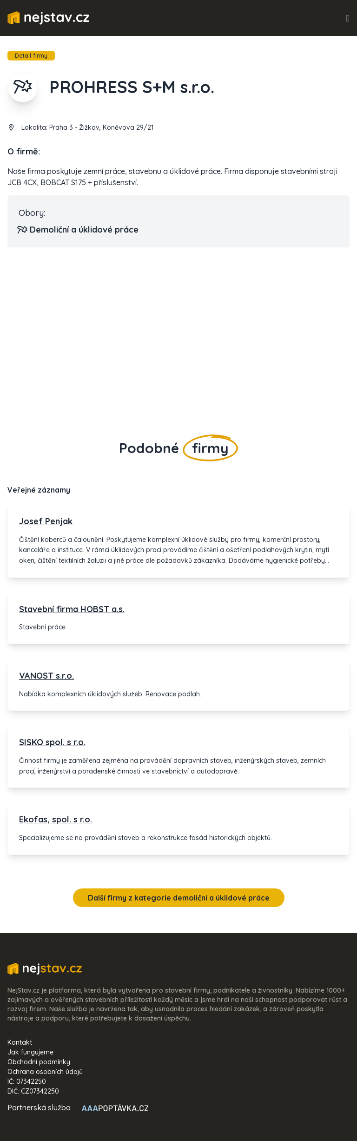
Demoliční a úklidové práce (79, 229)
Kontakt (19, 1042)
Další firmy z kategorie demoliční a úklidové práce (179, 897)
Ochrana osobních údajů (45, 1072)
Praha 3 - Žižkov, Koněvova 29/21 (101, 127)
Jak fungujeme (30, 1052)
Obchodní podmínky (38, 1062)
